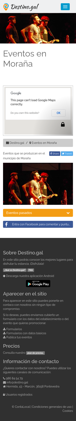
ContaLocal (22, 406)
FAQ (31, 270)
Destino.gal (23, 6)
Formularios (14, 329)
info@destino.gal (17, 382)
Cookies (67, 410)
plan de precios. (35, 353)
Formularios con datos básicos (26, 333)
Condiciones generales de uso (52, 406)
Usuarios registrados (19, 394)
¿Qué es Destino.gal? (14, 270)
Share (54, 153)
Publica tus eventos (19, 337)
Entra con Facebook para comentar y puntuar (37, 224)
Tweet (67, 153)
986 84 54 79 (14, 378)
